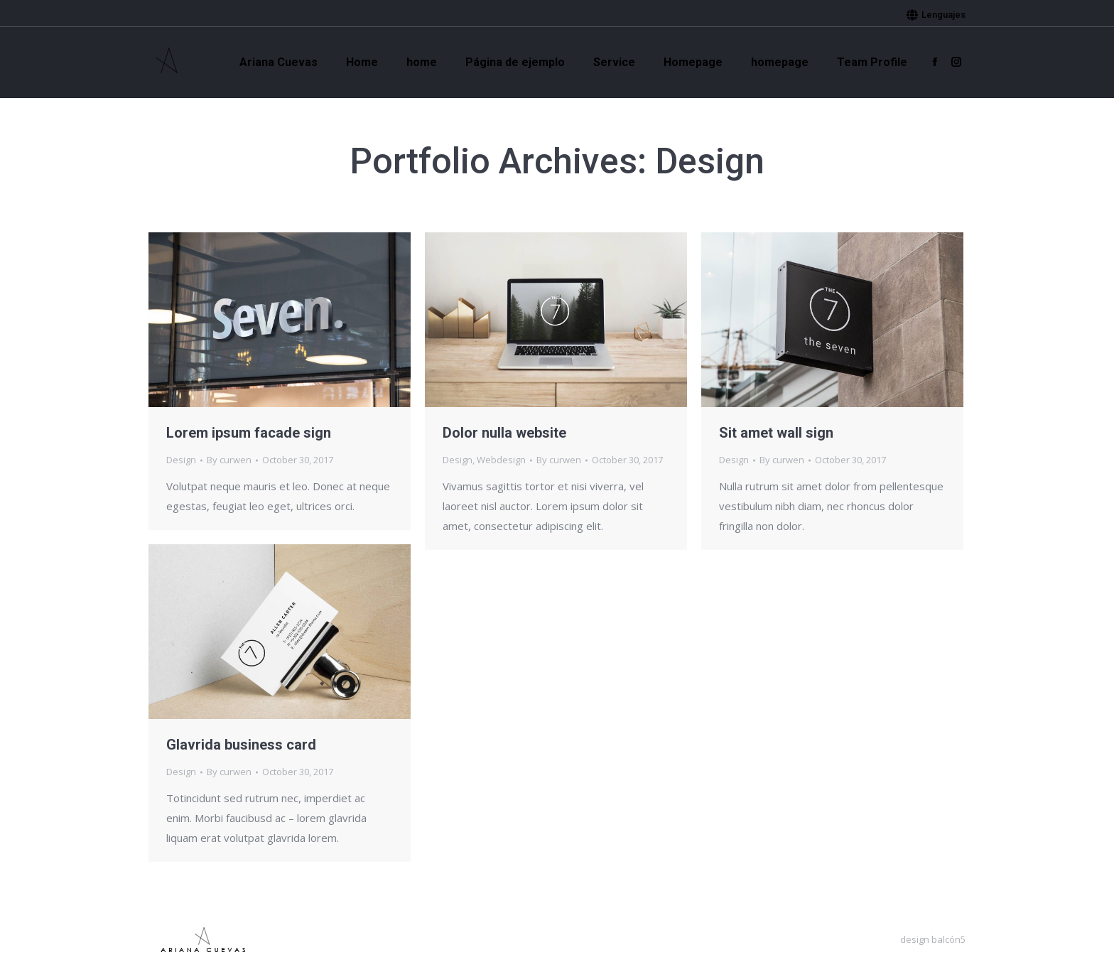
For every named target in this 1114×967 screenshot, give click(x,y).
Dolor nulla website (504, 432)
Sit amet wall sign (776, 432)
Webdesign (501, 459)
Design (181, 459)
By (229, 459)
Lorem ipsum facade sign (248, 432)
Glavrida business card (241, 744)
